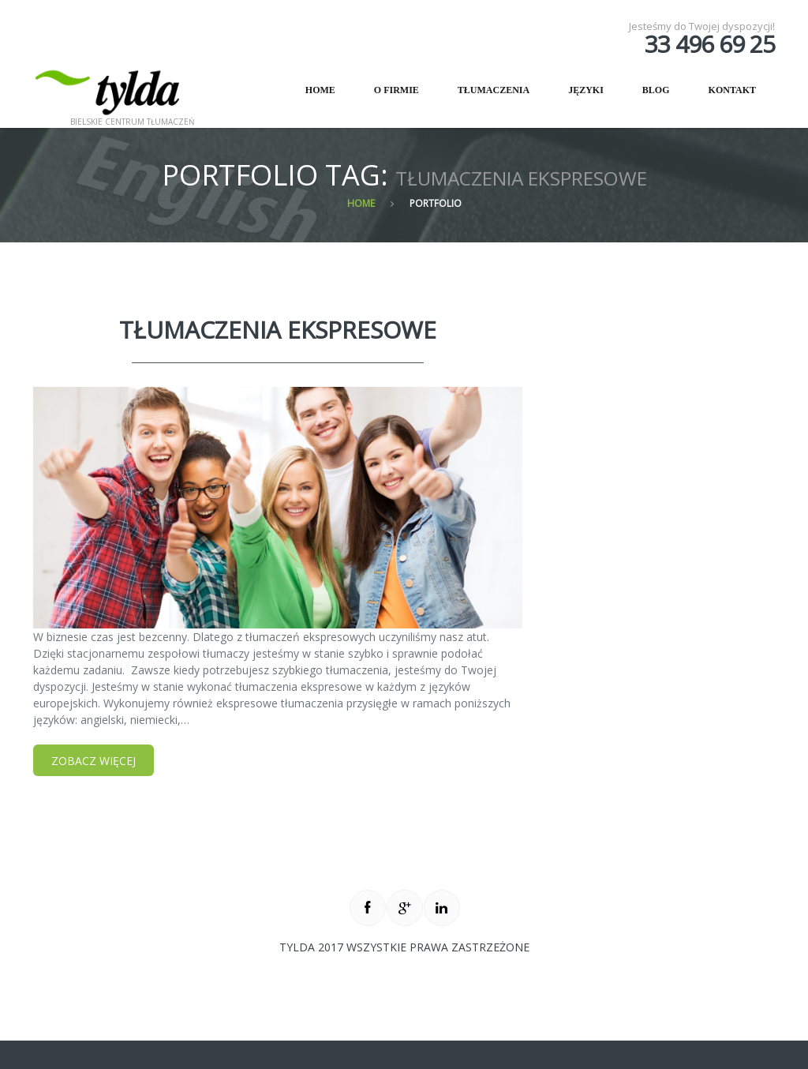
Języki (586, 90)
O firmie (387, 96)
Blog (656, 90)
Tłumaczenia (493, 90)
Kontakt (732, 90)
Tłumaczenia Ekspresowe (277, 329)
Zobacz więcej (93, 760)
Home (320, 90)
